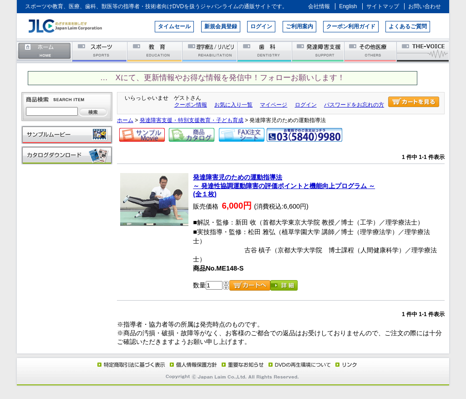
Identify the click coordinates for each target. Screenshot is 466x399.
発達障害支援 (319, 51)
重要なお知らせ (240, 364)
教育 (154, 51)
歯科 (265, 51)
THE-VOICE (423, 51)
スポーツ (99, 51)
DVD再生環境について (300, 364)
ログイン (261, 26)
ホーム (44, 51)
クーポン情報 (190, 105)
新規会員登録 (220, 26)
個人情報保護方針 (192, 364)
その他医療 (371, 51)
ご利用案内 (299, 26)
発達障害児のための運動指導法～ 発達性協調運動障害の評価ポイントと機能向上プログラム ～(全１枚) (284, 186)
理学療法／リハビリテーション (210, 51)
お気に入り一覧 (233, 105)
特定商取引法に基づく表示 (130, 364)
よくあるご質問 (408, 26)
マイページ (273, 105)
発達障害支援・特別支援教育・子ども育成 (191, 120)
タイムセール (174, 26)
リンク (345, 364)
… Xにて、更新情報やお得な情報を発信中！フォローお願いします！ (222, 77)
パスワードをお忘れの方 (354, 105)
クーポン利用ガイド (350, 26)
